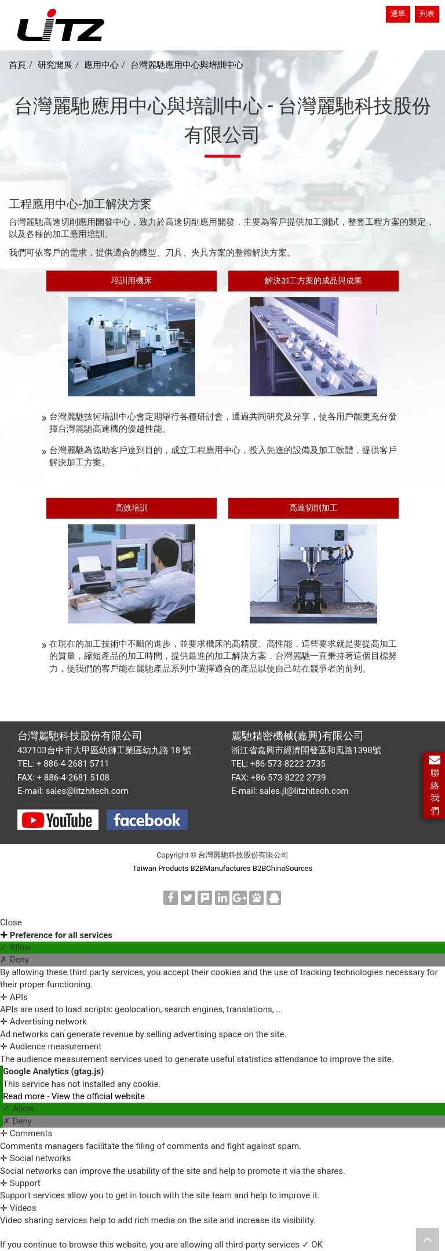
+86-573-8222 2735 (288, 763)
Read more (25, 1096)
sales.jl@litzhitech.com (304, 791)
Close (11, 922)
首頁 (17, 65)
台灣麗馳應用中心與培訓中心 (186, 65)
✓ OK (312, 1244)
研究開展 (55, 65)
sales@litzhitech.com (87, 791)
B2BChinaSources (283, 868)
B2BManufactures (221, 868)
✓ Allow (15, 947)
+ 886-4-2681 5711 (73, 763)
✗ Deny (14, 959)
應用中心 (101, 65)
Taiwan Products (161, 868)
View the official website (98, 1096)
